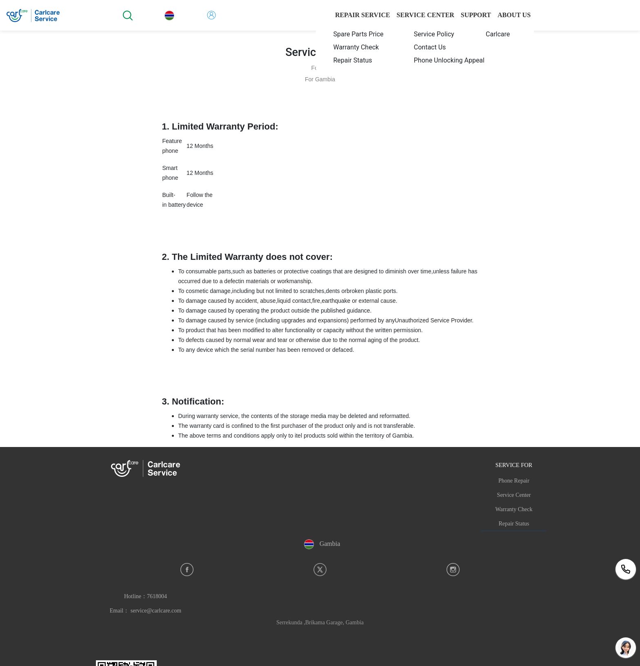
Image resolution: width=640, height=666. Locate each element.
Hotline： (145, 596)
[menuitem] (354, 33)
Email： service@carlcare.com (145, 611)
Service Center (514, 495)
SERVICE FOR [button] (514, 465)
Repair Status (513, 524)
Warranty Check (514, 509)
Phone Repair (513, 481)
